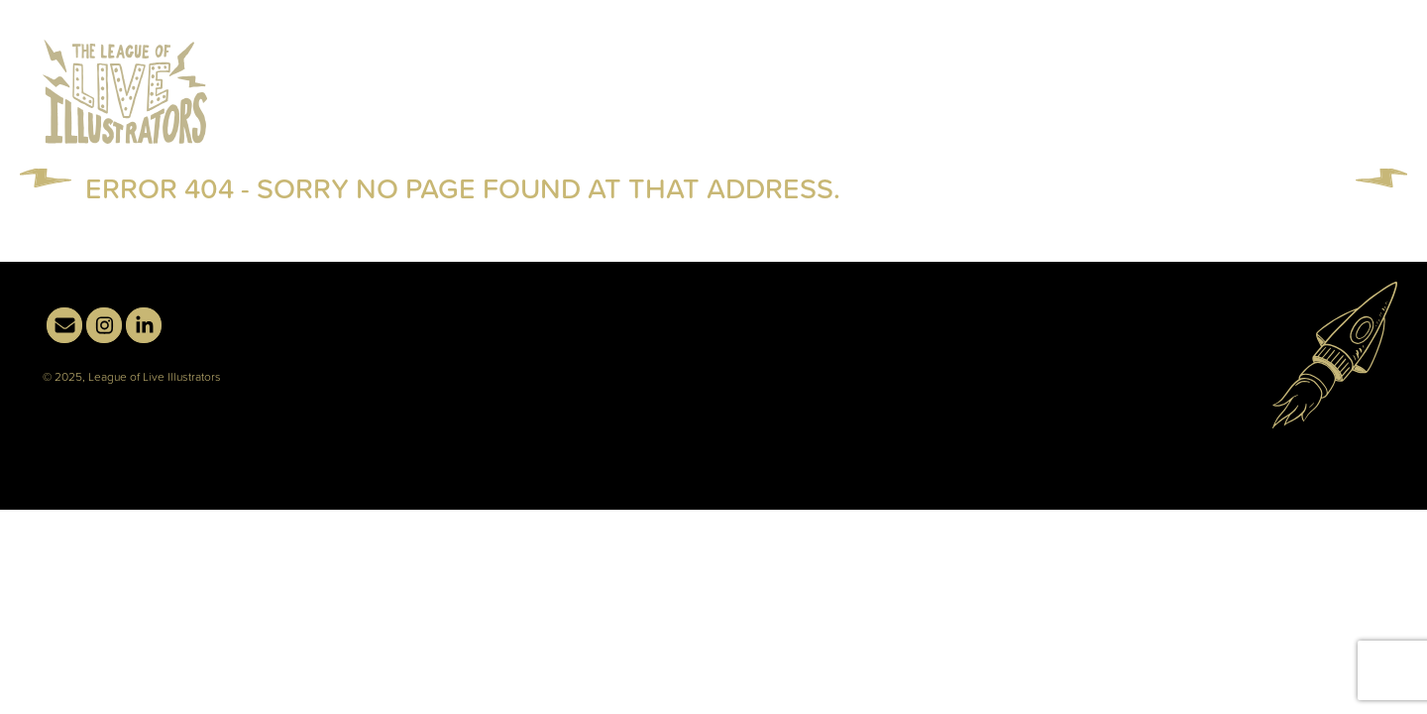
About (1198, 136)
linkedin (1366, 68)
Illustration (1079, 136)
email (1287, 68)
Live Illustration (907, 136)
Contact (1335, 135)
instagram (1327, 68)
